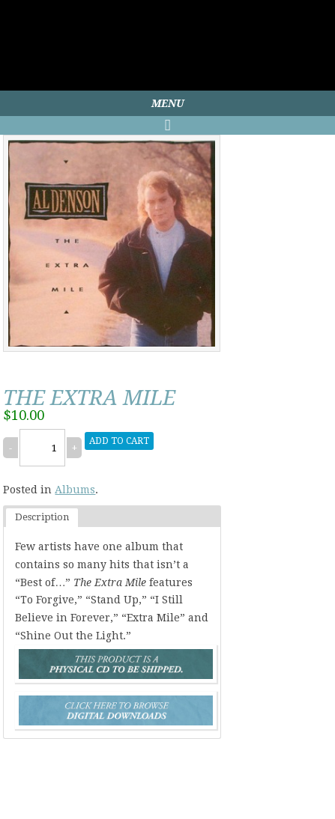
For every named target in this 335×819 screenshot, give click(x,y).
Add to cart (119, 441)
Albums (75, 490)
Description (42, 517)
